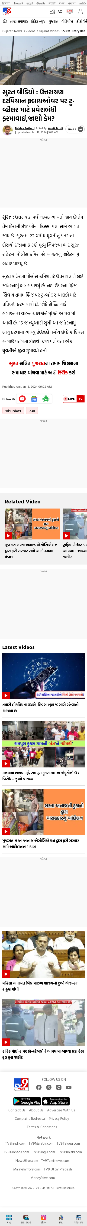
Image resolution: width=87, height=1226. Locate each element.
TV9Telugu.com (68, 1143)
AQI (60, 11)
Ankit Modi (55, 128)
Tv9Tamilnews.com (55, 1160)
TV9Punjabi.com (70, 1152)
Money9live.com (42, 1177)
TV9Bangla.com (43, 1152)
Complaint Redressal (30, 1118)
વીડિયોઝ (67, 21)
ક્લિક (62, 372)
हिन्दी (6, 3)
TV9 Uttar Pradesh (58, 1169)
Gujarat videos (49, 30)
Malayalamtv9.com (27, 1169)
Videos (30, 30)
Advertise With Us (61, 1110)
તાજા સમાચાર (19, 21)
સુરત (13, 363)
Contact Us (17, 1110)
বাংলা (61, 3)
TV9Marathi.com (41, 1143)
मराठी (52, 3)
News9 (18, 3)
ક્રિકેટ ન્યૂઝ (38, 21)
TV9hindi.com (15, 1143)
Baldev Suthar (24, 128)
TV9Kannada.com (16, 1152)
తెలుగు (40, 3)
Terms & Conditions (42, 1127)
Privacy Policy (59, 1118)
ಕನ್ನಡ (29, 3)
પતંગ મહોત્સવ (13, 410)
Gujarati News (12, 30)
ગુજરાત (53, 21)
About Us (36, 1110)
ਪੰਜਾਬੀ (72, 3)
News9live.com (27, 1160)
